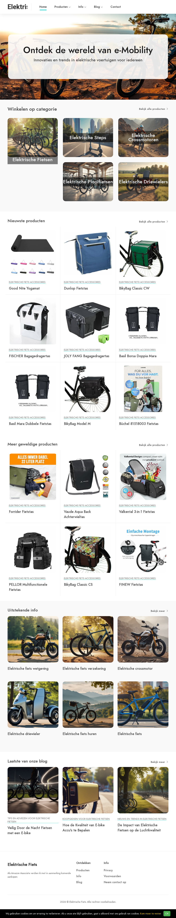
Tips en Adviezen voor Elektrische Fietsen (29, 820)
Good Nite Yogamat (24, 288)
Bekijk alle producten (153, 109)
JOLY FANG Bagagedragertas (86, 356)
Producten (62, 7)
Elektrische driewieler (24, 733)
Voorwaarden (112, 876)
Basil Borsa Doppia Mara (137, 356)
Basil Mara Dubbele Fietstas (30, 423)
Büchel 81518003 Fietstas (138, 423)
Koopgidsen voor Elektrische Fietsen (86, 819)
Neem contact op (115, 882)
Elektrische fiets (130, 733)
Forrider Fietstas (21, 511)
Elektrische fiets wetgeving (28, 668)
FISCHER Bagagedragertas (29, 356)
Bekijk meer (159, 611)
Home (43, 7)
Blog (98, 7)
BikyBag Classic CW (134, 288)
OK (167, 913)
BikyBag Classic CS (78, 584)
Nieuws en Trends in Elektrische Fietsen (142, 819)
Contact (116, 7)
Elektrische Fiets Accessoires (27, 282)
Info (82, 7)
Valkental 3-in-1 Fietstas (137, 511)
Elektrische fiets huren (80, 733)
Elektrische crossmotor (135, 668)
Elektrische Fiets (22, 864)
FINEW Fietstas (131, 584)
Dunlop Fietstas (76, 288)
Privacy (108, 870)
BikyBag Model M (77, 423)
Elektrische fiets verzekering (84, 668)
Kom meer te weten (150, 913)
